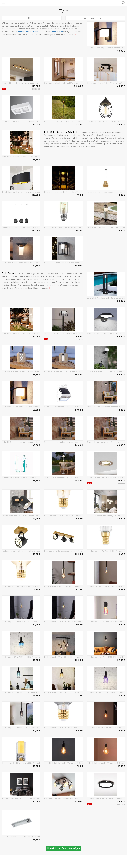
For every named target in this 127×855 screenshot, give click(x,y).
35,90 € (36, 554)
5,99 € (79, 589)
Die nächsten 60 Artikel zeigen (63, 848)
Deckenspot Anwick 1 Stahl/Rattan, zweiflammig (106, 83)
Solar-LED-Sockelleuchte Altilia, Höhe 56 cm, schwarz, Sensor (21, 156)
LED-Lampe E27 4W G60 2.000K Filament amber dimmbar (21, 586)
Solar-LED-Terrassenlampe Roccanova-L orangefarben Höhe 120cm (106, 442)
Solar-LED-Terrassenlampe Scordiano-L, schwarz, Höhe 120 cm (21, 477)
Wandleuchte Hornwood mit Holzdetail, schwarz (21, 515)
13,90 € (121, 480)
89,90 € (36, 839)
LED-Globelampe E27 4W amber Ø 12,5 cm (107, 763)
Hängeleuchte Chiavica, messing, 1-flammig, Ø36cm (106, 192)
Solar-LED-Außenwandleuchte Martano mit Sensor (63, 262)
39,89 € (36, 124)
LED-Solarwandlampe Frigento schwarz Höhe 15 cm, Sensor (106, 47)
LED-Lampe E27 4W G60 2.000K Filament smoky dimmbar (63, 727)
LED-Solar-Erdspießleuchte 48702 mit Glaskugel (63, 121)
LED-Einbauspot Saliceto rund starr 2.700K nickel (106, 477)
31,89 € (36, 265)
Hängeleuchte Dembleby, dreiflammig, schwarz (21, 227)
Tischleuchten (57, 31)
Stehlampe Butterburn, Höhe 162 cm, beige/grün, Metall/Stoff (63, 83)
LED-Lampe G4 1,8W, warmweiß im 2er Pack (21, 763)
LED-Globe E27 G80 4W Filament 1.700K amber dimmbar (106, 727)
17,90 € (79, 194)
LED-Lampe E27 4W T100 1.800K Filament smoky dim (21, 727)
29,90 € (121, 518)
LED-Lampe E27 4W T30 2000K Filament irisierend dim (63, 227)
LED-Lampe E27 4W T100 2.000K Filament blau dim (21, 692)
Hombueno (64, 3)
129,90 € (121, 300)
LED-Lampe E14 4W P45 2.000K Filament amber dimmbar (63, 586)
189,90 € (36, 86)
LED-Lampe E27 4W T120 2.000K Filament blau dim (21, 657)
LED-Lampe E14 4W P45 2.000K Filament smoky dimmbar (106, 551)
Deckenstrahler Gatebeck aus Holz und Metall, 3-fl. (63, 551)
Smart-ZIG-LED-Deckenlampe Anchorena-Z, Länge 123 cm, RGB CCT (21, 83)
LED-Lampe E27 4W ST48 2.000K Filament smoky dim (106, 586)
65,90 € (36, 801)
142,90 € (120, 194)
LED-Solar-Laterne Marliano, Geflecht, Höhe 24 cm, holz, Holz (21, 371)
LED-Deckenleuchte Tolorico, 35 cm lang (23, 836)
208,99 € (36, 89)
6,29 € (37, 589)
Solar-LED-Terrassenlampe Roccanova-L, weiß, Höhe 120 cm (21, 442)
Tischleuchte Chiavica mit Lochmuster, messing (21, 798)
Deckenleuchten (39, 31)
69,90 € (79, 339)
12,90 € (36, 624)
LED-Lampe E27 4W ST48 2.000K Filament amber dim (63, 515)
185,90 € (36, 230)
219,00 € (78, 86)
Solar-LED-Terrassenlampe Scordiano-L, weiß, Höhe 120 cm (63, 477)
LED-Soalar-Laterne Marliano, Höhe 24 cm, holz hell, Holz (63, 371)
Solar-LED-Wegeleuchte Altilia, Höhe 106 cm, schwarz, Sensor (63, 333)
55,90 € (121, 124)
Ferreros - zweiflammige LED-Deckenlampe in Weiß (21, 121)
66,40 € (79, 336)
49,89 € (121, 50)
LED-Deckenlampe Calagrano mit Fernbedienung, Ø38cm (106, 798)
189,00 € (78, 801)
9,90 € (122, 230)
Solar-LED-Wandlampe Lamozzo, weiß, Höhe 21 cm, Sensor (63, 406)
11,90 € (79, 230)
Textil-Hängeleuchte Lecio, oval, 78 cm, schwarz (21, 192)
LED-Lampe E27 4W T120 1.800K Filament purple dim (63, 657)
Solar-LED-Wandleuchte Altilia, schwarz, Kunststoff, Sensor (21, 333)
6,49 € (121, 554)
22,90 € (79, 659)
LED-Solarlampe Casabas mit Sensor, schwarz (106, 371)
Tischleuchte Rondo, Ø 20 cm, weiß (110, 515)
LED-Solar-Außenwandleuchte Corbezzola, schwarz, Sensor (21, 262)
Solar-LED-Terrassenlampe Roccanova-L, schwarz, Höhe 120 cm (106, 406)
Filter (31, 18)
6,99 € (79, 518)
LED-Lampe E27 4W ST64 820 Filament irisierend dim (106, 621)
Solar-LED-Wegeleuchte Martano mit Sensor (106, 298)
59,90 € (36, 159)
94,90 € (121, 801)
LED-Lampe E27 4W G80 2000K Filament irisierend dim (63, 621)
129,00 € (36, 194)
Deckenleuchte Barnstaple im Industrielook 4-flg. (63, 798)
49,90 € (121, 86)
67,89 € (79, 409)
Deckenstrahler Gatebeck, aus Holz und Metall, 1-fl (21, 551)
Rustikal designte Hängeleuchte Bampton (107, 121)
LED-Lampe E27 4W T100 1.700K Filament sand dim (63, 692)
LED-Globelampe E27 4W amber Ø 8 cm (66, 763)
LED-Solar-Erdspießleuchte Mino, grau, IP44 (106, 227)
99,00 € (79, 265)
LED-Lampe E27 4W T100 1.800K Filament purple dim (106, 692)
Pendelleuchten (24, 31)
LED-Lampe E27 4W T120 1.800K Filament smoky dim (106, 657)
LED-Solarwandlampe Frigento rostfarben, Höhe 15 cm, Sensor (21, 406)
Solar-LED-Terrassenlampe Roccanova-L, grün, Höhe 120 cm (63, 442)
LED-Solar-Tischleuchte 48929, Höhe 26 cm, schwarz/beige (63, 192)
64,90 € (79, 374)
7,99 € (122, 730)
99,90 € (79, 554)
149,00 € (121, 804)
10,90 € (36, 765)
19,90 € (79, 124)
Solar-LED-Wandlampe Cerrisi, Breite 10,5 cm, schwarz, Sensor (106, 333)
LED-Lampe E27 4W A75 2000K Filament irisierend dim (21, 621)
